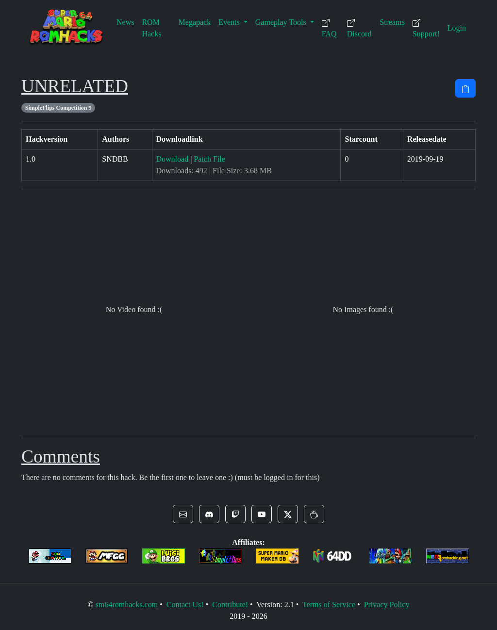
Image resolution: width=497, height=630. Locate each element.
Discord (359, 28)
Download (172, 159)
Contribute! (230, 604)
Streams (392, 22)
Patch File (209, 159)
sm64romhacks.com (127, 604)
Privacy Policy (387, 604)
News (125, 22)
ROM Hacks (151, 28)
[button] (183, 514)
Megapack (195, 22)
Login (456, 28)
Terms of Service (328, 604)
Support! (426, 28)
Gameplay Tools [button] (281, 22)
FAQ (329, 28)
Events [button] (230, 22)
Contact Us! (185, 604)
